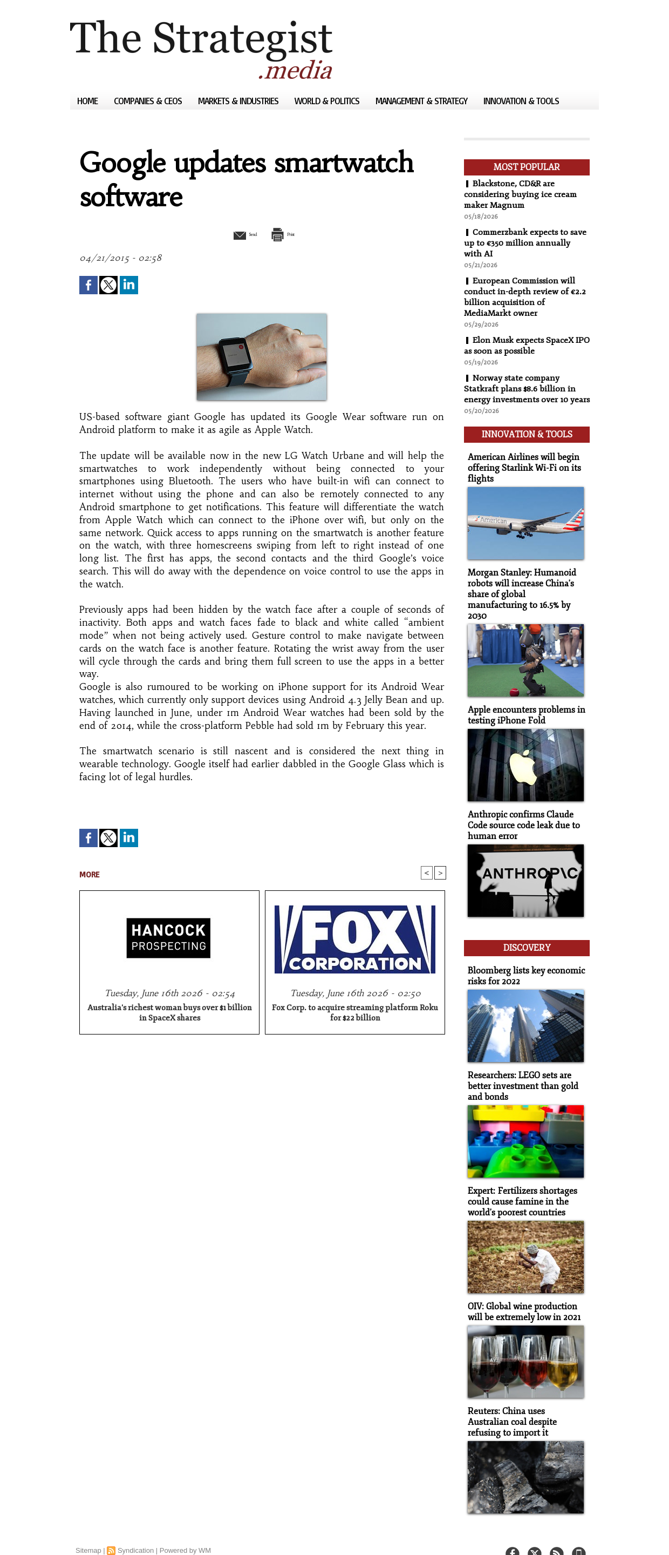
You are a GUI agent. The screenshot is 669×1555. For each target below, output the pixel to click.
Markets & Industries (239, 100)
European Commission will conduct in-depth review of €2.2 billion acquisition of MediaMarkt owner (525, 297)
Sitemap (88, 1530)
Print (290, 234)
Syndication (136, 1530)
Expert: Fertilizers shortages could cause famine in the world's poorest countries (519, 1185)
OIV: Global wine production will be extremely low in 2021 (521, 1294)
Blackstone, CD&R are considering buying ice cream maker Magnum (521, 194)
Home (88, 100)
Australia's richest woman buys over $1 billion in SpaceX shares (169, 1014)
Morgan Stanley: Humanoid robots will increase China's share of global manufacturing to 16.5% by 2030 (523, 593)
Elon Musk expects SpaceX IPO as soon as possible (520, 345)
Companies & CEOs (149, 100)
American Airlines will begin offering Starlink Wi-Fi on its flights (520, 474)
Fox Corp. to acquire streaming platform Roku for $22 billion (355, 1014)
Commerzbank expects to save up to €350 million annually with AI (517, 243)
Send (236, 234)
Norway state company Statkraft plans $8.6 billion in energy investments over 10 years (520, 394)
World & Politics (328, 100)
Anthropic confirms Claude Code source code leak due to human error (520, 816)
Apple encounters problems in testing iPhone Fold (522, 708)
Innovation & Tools (521, 100)
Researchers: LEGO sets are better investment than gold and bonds (519, 1071)
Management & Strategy (422, 100)
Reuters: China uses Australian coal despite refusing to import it (524, 1403)
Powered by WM (185, 1530)
